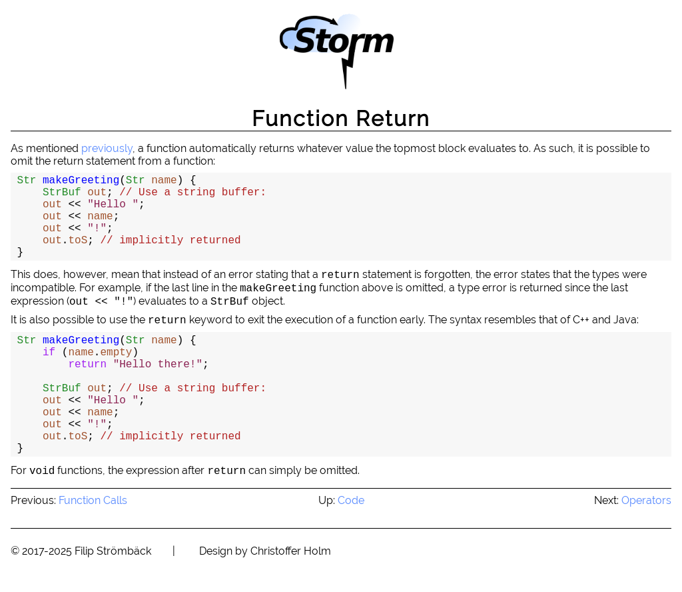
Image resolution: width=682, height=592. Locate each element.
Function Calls (93, 500)
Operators (646, 500)
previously (107, 148)
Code (351, 500)
